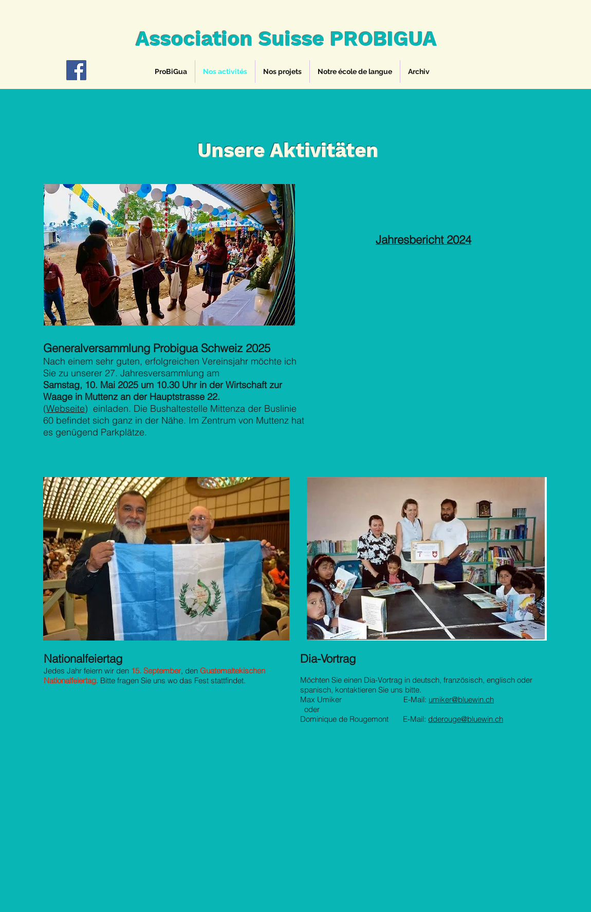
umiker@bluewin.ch (461, 699)
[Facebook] (76, 70)
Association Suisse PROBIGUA (286, 39)
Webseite (65, 408)
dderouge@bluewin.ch (465, 719)
